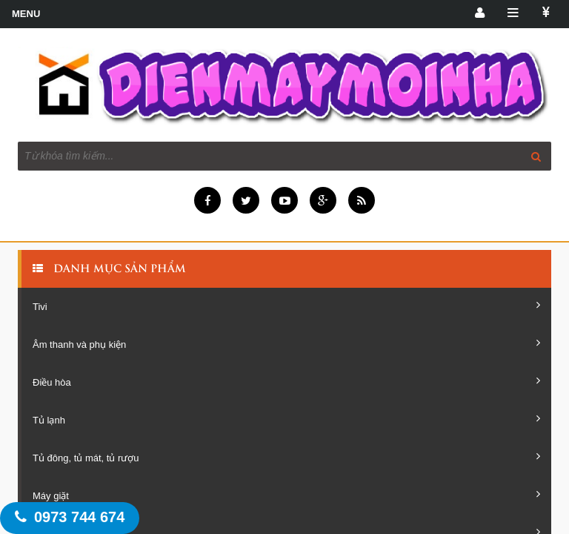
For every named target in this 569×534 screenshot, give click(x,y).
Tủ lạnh (286, 419)
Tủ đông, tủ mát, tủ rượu (286, 457)
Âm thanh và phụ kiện (286, 343)
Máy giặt (286, 494)
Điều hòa (286, 381)
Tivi (286, 305)
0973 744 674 (69, 517)
